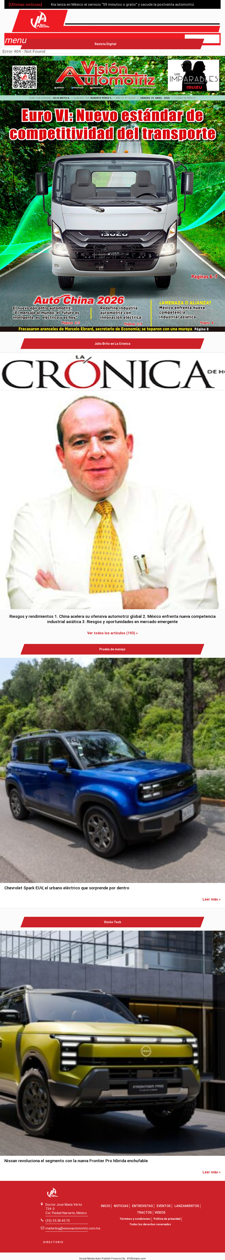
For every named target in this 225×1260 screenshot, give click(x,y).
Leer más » (212, 899)
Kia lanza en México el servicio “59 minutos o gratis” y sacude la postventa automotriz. (123, 4)
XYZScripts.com (136, 1258)
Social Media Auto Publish (95, 1258)
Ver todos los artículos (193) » (112, 633)
